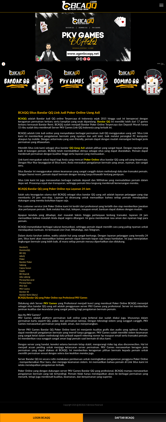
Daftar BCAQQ (124, 417)
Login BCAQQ (41, 417)
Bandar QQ (103, 121)
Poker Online (91, 159)
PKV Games (50, 303)
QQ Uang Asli (77, 148)
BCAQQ (22, 118)
